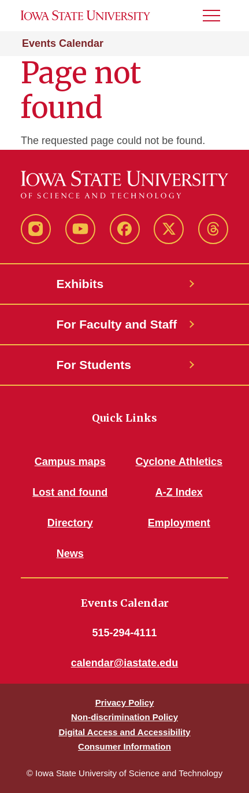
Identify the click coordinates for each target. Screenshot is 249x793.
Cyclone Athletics (179, 461)
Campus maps (70, 461)
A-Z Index (179, 492)
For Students (94, 364)
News (70, 553)
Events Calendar (62, 43)
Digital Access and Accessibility (124, 732)
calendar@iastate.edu (125, 663)
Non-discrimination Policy (124, 717)
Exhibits (80, 283)
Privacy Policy (124, 702)
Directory (70, 523)
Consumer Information (124, 746)
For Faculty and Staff (117, 324)
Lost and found (69, 492)
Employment (179, 523)
